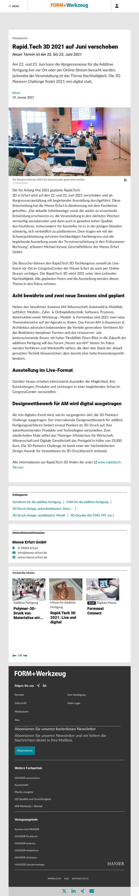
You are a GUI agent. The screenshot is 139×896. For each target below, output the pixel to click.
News (16, 92)
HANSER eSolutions (27, 850)
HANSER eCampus (26, 857)
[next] (25, 656)
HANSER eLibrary (25, 843)
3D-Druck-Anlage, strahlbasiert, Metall (38, 515)
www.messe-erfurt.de (32, 557)
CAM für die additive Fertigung (87, 502)
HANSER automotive (27, 778)
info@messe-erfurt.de (32, 552)
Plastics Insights (24, 792)
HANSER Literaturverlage (29, 864)
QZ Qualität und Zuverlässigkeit (33, 799)
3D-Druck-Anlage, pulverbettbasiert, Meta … (42, 508)
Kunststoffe (21, 785)
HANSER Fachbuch (26, 836)
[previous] (14, 656)
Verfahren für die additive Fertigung (36, 502)
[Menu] (14, 6)
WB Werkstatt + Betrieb (29, 806)
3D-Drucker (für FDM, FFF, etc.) (92, 515)
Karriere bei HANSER (27, 829)
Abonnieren (25, 750)
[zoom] (125, 180)
